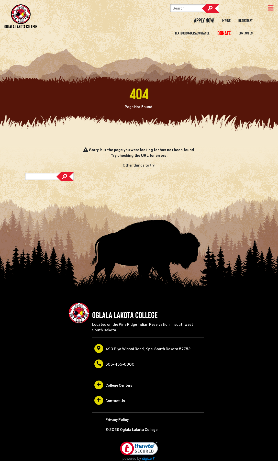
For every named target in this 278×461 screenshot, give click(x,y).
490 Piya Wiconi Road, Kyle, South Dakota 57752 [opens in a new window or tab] (142, 348)
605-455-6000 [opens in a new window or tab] (114, 364)
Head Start (245, 20)
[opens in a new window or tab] (224, 33)
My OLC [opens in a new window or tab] (226, 20)
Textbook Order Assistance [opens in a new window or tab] (192, 33)
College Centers (113, 385)
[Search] (194, 8)
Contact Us (246, 33)
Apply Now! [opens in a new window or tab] (204, 20)
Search (210, 8)
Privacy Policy (117, 419)
